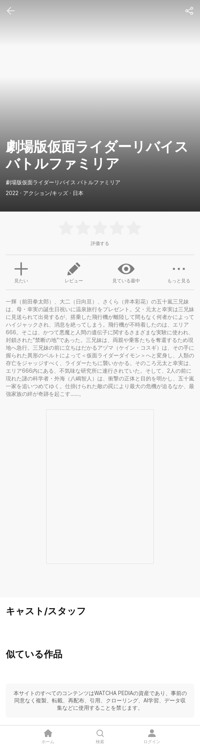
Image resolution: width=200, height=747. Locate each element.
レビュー (74, 271)
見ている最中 (126, 271)
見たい (21, 271)
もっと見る (178, 271)
